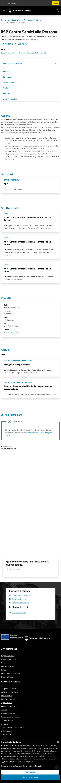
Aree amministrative (31, 20)
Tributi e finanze (7, 720)
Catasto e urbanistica (9, 706)
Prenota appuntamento (19, 602)
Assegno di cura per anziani (17, 364)
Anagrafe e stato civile (9, 688)
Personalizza (30, 772)
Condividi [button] (7, 44)
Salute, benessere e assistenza (12, 727)
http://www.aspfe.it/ (11, 332)
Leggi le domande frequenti (20, 595)
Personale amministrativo (10, 673)
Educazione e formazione (10, 716)
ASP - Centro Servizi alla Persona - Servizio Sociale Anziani (27, 219)
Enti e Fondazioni (7, 666)
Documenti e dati (7, 677)
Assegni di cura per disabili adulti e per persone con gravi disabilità (28, 387)
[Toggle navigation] (4, 10)
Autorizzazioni (6, 731)
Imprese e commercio (9, 699)
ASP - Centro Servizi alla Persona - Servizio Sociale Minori (27, 270)
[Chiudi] (58, 741)
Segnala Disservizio (17, 612)
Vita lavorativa (6, 695)
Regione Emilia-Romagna (9, 3)
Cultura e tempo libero (9, 692)
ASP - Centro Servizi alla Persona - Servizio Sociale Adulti (27, 243)
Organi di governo (7, 655)
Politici (3, 670)
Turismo (4, 709)
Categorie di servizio (10, 681)
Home (3, 20)
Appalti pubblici (6, 702)
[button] (30, 63)
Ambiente (5, 724)
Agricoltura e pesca (8, 734)
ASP (6, 184)
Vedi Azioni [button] (20, 44)
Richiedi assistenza (17, 599)
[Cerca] (57, 10)
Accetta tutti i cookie (30, 777)
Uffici (3, 662)
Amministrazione (14, 20)
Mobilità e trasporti (8, 713)
